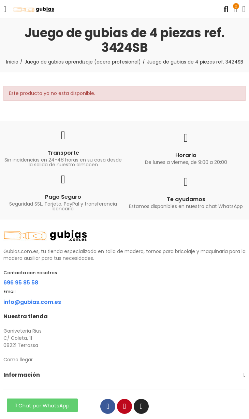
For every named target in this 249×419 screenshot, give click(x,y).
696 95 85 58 (20, 283)
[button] (42, 405)
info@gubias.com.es (32, 302)
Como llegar (18, 359)
